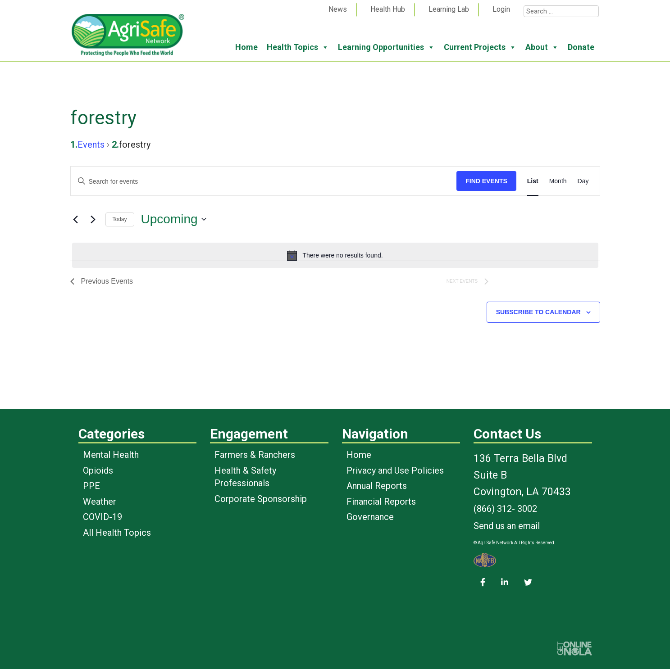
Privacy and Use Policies (395, 470)
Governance (370, 516)
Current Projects (480, 47)
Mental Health (111, 454)
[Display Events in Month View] (558, 181)
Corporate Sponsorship (260, 498)
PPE (91, 485)
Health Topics (298, 47)
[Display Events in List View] (532, 181)
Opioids (98, 470)
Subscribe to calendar (538, 312)
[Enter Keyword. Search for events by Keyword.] (264, 181)
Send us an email (507, 525)
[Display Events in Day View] (583, 181)
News (337, 9)
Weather (99, 501)
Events (91, 144)
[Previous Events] (75, 219)
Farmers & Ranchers (254, 454)
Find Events (486, 181)
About (542, 47)
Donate (581, 47)
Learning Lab (448, 9)
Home (246, 47)
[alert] (335, 255)
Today (120, 219)
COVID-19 (102, 516)
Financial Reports (381, 501)
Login (501, 9)
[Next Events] (93, 219)
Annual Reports (376, 485)
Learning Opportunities (386, 47)
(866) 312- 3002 (505, 508)
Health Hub (387, 9)
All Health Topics (117, 532)
